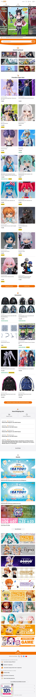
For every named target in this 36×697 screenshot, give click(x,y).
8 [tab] (19, 35)
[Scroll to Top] (18, 651)
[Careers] (23, 1)
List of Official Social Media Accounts (18, 681)
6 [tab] (17, 35)
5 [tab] (16, 35)
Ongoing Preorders (9, 286)
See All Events (18, 529)
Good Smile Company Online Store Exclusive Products (18, 402)
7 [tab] (18, 35)
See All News (18, 448)
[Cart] (26, 1)
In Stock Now (26, 286)
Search (33, 41)
